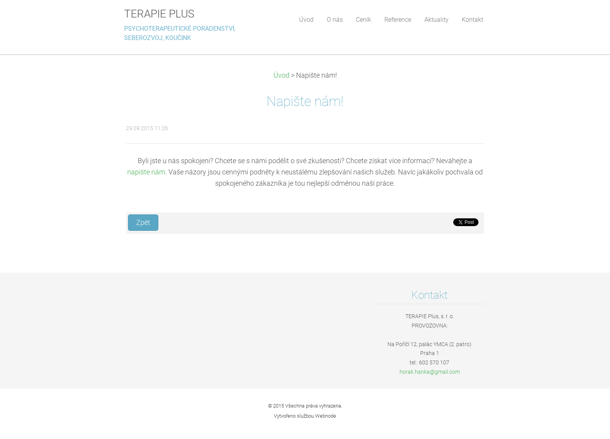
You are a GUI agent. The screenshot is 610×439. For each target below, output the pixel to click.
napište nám (146, 172)
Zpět (143, 222)
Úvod (281, 75)
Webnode (325, 416)
